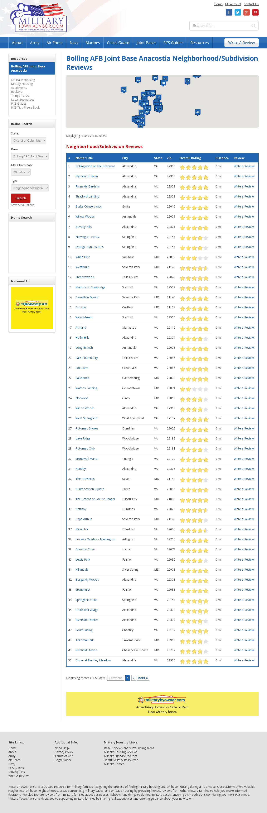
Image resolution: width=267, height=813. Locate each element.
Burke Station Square (90, 489)
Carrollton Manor (87, 297)
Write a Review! (244, 166)
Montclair (82, 529)
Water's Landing (86, 388)
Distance (222, 158)
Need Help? (62, 748)
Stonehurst (83, 589)
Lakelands (82, 378)
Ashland (81, 327)
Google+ (246, 12)
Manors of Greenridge (90, 287)
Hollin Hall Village (87, 610)
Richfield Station (86, 650)
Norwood (82, 398)
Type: (14, 181)
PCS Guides (173, 42)
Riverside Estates (87, 620)
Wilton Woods (85, 408)
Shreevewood (85, 277)
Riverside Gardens (88, 186)
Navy (74, 42)
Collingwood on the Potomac (95, 166)
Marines (93, 42)
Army (34, 42)
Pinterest (255, 12)
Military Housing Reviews (120, 752)
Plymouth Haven (87, 176)
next (143, 678)
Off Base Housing (23, 80)
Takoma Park (85, 640)
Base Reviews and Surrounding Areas (129, 748)
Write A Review (241, 42)
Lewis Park (83, 559)
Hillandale (82, 569)
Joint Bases (146, 42)
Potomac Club (85, 448)
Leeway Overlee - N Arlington (95, 539)
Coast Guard (118, 42)
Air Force (55, 42)
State (158, 158)
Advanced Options (22, 205)
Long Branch (84, 348)
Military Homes (114, 764)
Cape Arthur (84, 519)
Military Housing (22, 84)
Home (218, 4)
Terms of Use (64, 756)
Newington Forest (88, 237)
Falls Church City (87, 358)
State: (15, 133)
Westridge (82, 267)
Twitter (237, 12)
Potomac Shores (87, 428)
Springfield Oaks (86, 600)
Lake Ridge (83, 438)
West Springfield (86, 418)
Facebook (229, 12)
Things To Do (20, 96)
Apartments (19, 88)
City (125, 158)
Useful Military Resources (121, 760)
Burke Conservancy (89, 206)
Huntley (81, 469)
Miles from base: (22, 165)
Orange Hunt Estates (90, 247)
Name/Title (84, 158)
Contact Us (251, 4)
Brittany (81, 509)
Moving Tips (16, 772)
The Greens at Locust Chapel (95, 499)
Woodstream (84, 317)
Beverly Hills (84, 227)
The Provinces (85, 479)
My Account (233, 4)
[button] (159, 109)
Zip (169, 158)
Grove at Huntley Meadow (93, 660)
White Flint (83, 257)
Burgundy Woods (87, 579)
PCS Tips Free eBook (25, 107)
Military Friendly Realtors (120, 756)
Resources (199, 42)
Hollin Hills (82, 337)
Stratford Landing (87, 196)
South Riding (84, 630)
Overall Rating (190, 158)
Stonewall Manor (87, 459)
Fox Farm (82, 368)
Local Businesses (22, 99)
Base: (15, 149)
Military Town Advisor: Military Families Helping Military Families (38, 17)
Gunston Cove (85, 549)
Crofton (81, 307)
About (17, 42)
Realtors (16, 92)
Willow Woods (85, 216)
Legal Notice (63, 760)
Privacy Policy (64, 752)
